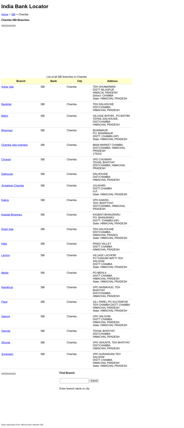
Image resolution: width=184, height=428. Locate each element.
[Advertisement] (66, 52)
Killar (4, 243)
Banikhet (6, 104)
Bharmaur (7, 130)
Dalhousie (7, 174)
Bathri (4, 115)
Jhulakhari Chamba (12, 185)
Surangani (7, 354)
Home (4, 14)
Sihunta (5, 342)
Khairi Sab (7, 229)
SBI (13, 14)
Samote (5, 331)
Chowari (6, 159)
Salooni (5, 316)
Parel (4, 301)
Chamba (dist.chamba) (14, 145)
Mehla (4, 272)
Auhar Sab (7, 86)
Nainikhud (7, 287)
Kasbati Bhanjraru (11, 214)
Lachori (5, 255)
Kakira (5, 200)
